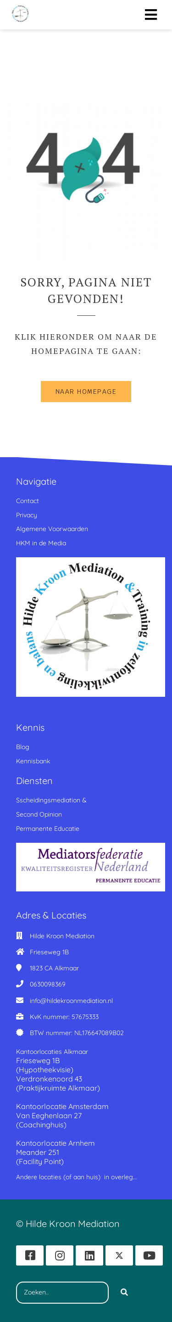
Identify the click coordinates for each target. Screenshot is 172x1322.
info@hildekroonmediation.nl (71, 1001)
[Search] (124, 1293)
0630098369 (48, 984)
